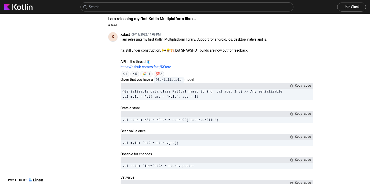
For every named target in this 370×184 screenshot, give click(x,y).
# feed (112, 25)
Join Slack (352, 7)
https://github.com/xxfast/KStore (146, 67)
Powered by (25, 179)
